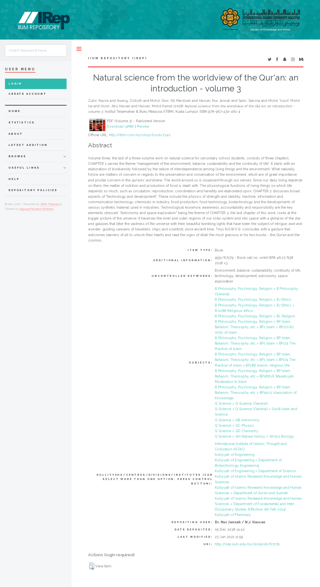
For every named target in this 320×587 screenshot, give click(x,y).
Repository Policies (33, 190)
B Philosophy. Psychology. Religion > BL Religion (255, 316)
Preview (143, 126)
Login (15, 83)
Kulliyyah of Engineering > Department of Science (255, 471)
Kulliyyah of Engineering (234, 455)
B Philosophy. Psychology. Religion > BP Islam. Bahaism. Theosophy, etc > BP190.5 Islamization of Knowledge (256, 392)
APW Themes (50, 204)
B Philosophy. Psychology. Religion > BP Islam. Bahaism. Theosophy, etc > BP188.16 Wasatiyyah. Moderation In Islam (254, 376)
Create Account (28, 93)
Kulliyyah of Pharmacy (233, 515)
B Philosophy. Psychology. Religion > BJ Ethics (253, 299)
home (14, 111)
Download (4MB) (120, 126)
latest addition (28, 145)
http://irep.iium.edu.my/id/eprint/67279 (247, 544)
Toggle (79, 49)
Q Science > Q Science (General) (241, 403)
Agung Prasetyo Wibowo (37, 209)
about (16, 133)
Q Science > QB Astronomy (237, 420)
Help (14, 179)
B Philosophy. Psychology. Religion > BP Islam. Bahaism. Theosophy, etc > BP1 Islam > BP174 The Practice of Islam (255, 343)
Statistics (22, 122)
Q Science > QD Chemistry (236, 431)
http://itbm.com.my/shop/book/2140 (140, 135)
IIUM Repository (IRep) (117, 58)
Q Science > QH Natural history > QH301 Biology (254, 436)
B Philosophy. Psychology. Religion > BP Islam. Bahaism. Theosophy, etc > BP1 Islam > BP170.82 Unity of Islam (254, 327)
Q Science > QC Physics (234, 425)
